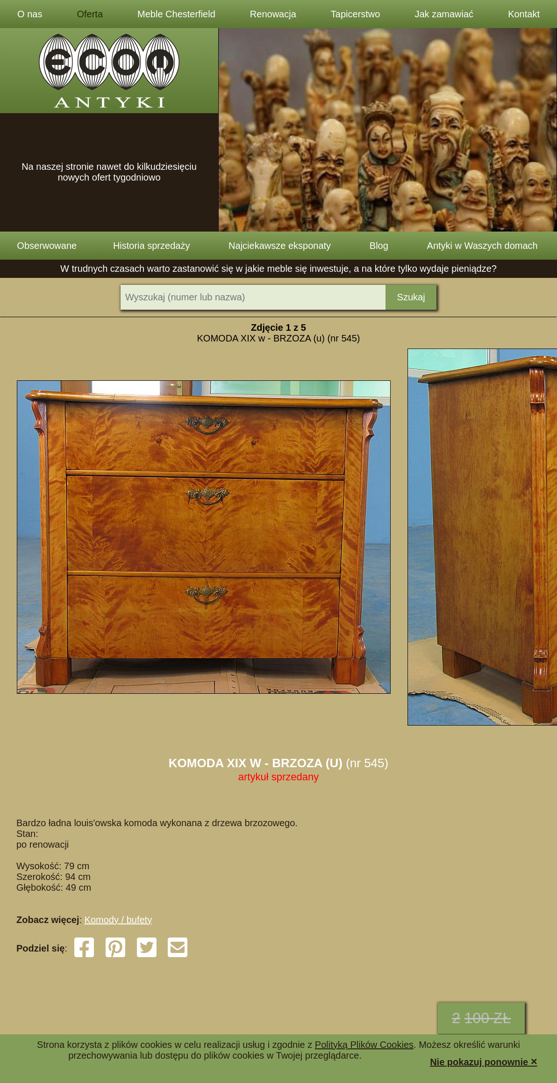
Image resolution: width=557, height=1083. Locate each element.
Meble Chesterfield (176, 14)
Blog (379, 245)
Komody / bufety (118, 920)
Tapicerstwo (355, 14)
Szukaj (411, 297)
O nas (29, 14)
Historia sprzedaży (151, 245)
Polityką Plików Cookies (364, 1044)
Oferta (90, 14)
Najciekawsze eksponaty (280, 245)
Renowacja (273, 14)
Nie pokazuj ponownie (483, 1061)
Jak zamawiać (444, 14)
